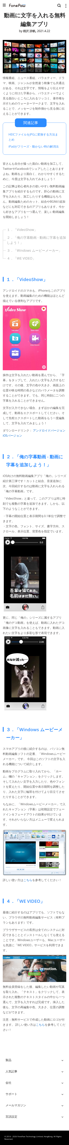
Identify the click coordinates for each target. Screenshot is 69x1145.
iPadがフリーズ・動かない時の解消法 (33, 146)
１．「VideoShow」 (22, 229)
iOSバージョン (12, 436)
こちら (27, 880)
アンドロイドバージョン (49, 430)
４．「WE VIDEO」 (21, 258)
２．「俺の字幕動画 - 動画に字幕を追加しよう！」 (36, 240)
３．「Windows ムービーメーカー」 (34, 250)
